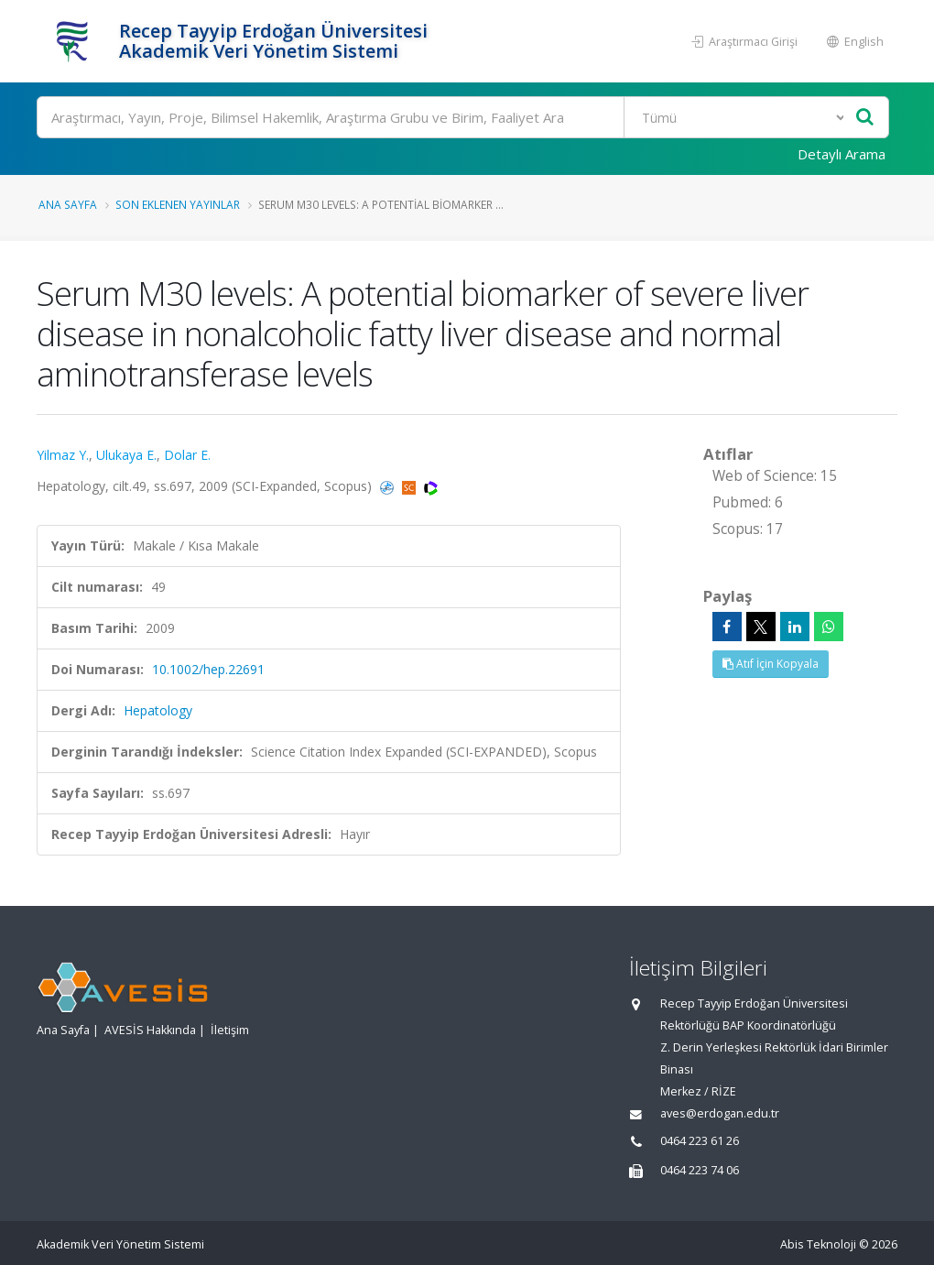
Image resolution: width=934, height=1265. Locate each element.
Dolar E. (187, 454)
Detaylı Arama (841, 154)
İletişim (230, 1030)
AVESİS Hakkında (150, 1030)
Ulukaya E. (126, 454)
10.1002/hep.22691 (208, 669)
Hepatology (158, 710)
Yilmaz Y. (63, 454)
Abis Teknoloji (818, 1244)
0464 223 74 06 (699, 1170)
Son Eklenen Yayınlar (177, 204)
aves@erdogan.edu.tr (719, 1113)
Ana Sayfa (67, 204)
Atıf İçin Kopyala (770, 663)
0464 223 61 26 (699, 1141)
